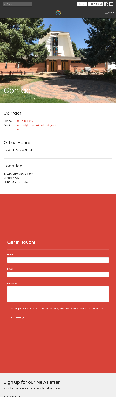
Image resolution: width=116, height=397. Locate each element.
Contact (82, 4)
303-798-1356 (96, 4)
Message (12, 284)
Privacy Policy (68, 309)
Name (10, 255)
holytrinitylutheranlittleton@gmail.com (36, 127)
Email (10, 269)
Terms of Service (88, 309)
